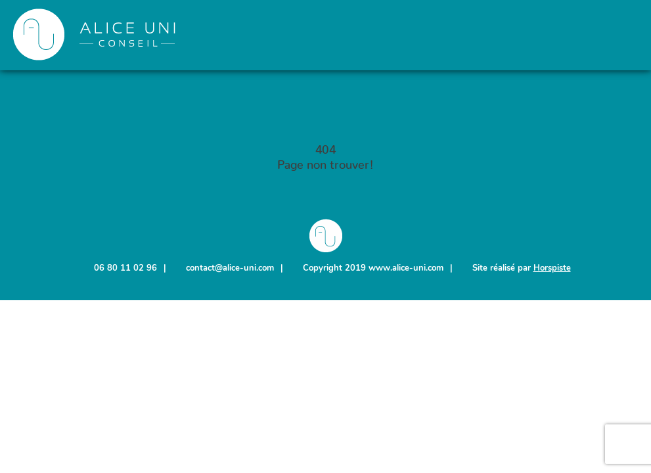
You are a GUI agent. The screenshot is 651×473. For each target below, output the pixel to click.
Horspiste (552, 268)
